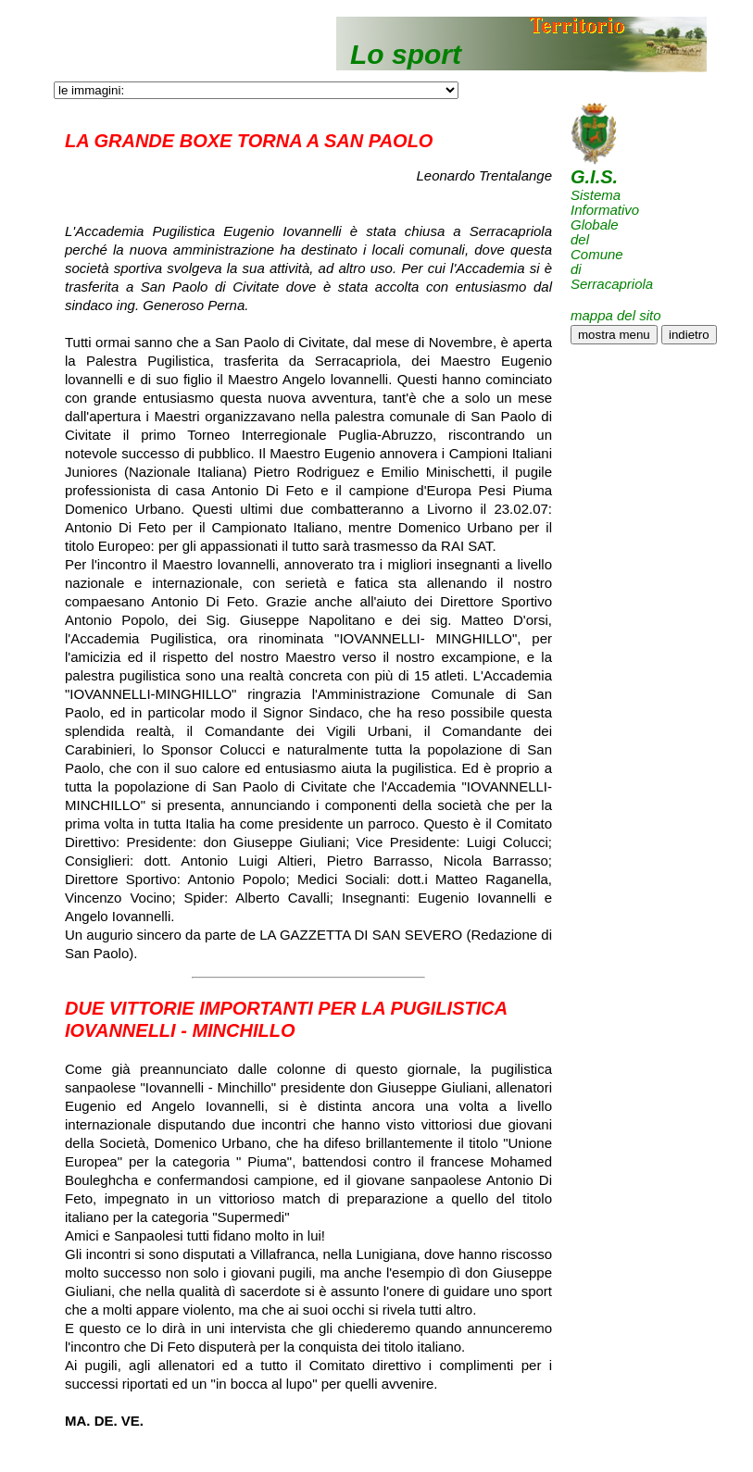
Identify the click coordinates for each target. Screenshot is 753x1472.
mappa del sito (616, 315)
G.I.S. (594, 177)
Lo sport (405, 54)
